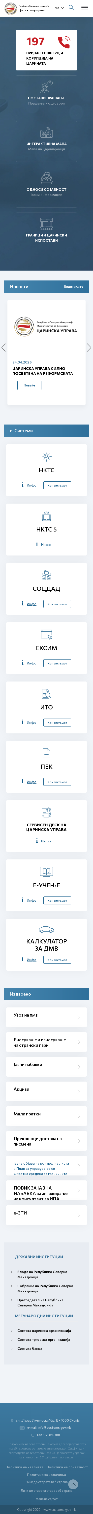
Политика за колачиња (46, 1474)
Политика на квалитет (24, 1467)
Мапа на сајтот (46, 1499)
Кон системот (57, 485)
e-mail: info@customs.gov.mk (45, 1428)
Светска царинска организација (44, 1330)
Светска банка (29, 1348)
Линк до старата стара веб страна (46, 1491)
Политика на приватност (67, 1467)
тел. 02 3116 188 (45, 1435)
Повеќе (29, 385)
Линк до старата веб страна (46, 1482)
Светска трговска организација (43, 1339)
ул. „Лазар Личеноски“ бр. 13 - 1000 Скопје (45, 1420)
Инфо (31, 485)
